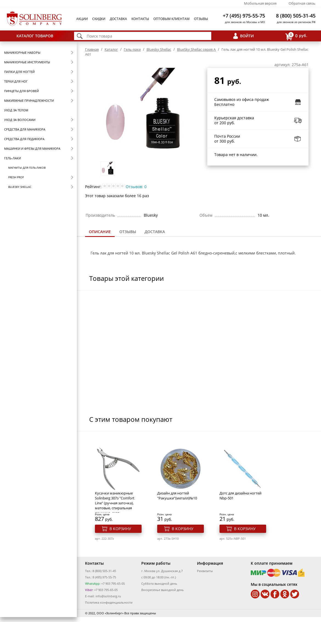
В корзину (120, 528)
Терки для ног (16, 81)
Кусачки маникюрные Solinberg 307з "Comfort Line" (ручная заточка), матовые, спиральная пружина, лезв (114, 503)
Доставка (118, 18)
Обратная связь (302, 3)
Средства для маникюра (24, 129)
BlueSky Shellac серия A (196, 49)
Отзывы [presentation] (127, 231)
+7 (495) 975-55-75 (244, 15)
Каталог (111, 49)
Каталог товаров (34, 35)
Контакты (140, 18)
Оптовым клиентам (171, 18)
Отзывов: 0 (136, 186)
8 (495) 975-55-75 (104, 577)
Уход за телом (16, 110)
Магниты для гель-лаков (27, 167)
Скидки (98, 18)
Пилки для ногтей (19, 72)
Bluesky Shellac (19, 187)
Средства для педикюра (24, 139)
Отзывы (201, 18)
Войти (247, 35)
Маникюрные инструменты (27, 62)
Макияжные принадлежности (29, 100)
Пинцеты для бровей (21, 91)
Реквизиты (205, 571)
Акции (82, 18)
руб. (296, 36)
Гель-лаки (12, 158)
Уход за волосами (19, 120)
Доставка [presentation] (155, 231)
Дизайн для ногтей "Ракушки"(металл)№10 (177, 496)
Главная (92, 49)
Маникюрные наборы (22, 52)
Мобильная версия (260, 3)
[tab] (100, 232)
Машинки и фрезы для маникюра (32, 148)
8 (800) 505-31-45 (296, 15)
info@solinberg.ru (108, 596)
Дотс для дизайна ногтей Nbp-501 (240, 496)
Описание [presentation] (100, 231)
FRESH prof (16, 177)
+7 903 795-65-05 (112, 583)
